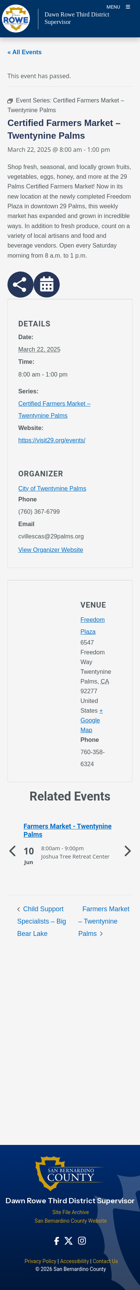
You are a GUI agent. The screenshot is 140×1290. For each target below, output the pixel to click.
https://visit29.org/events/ (51, 440)
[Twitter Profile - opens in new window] (68, 1240)
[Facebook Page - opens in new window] (56, 1240)
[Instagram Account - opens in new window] (82, 1241)
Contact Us (105, 1261)
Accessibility (74, 1261)
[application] (39, 654)
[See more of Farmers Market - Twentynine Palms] (70, 830)
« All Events (24, 52)
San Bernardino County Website (71, 1221)
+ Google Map (92, 720)
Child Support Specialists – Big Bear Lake (41, 921)
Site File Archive (70, 1212)
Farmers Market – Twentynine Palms (104, 921)
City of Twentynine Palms (52, 488)
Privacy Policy (40, 1261)
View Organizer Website (50, 549)
